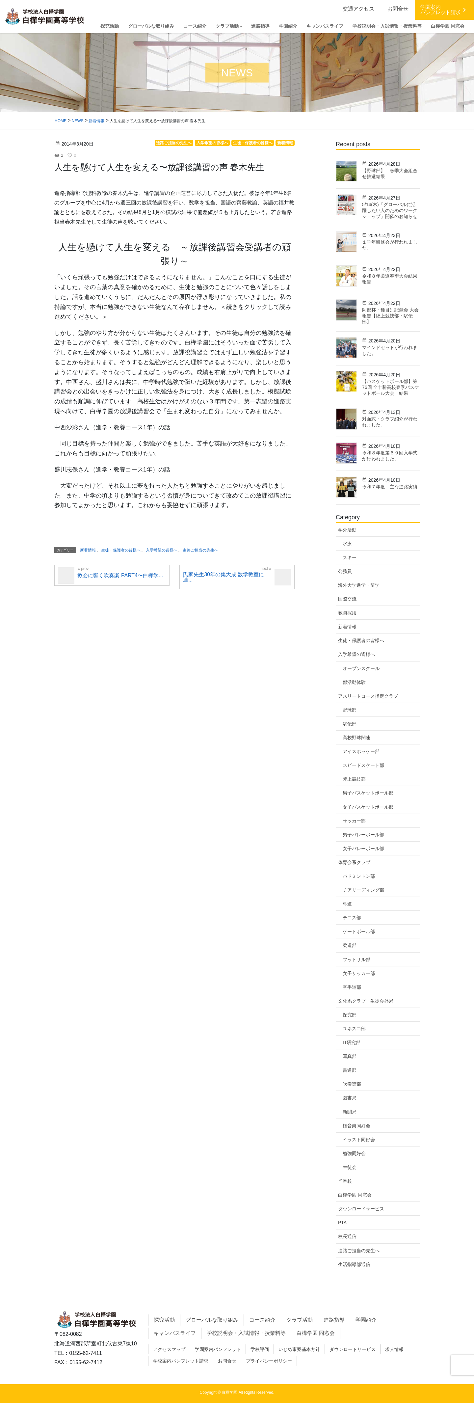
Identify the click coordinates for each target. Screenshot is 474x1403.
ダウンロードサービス (361, 1208)
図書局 (349, 1097)
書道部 (349, 1070)
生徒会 (349, 1167)
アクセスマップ (169, 1349)
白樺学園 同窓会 (355, 1195)
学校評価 (259, 1349)
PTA (342, 1222)
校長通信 (347, 1236)
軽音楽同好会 (356, 1125)
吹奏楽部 (352, 1084)
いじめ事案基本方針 (299, 1349)
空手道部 (352, 987)
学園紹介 (366, 1320)
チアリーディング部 (363, 890)
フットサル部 (356, 959)
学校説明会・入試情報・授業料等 (246, 1333)
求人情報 (394, 1349)
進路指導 (334, 1320)
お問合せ (227, 1360)
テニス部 (352, 917)
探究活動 (164, 1320)
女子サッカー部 (359, 973)
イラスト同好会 (359, 1139)
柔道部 (349, 945)
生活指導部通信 (354, 1264)
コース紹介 (262, 1320)
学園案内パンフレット (218, 1349)
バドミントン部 (359, 876)
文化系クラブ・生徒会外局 (365, 1001)
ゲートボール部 (359, 931)
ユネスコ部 (354, 1028)
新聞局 (349, 1112)
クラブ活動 (299, 1320)
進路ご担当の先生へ (359, 1250)
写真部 (349, 1056)
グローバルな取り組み (212, 1320)
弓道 (347, 903)
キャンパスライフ (175, 1333)
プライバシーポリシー (269, 1360)
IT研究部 (351, 1042)
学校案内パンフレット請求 (180, 1360)
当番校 (345, 1181)
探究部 (349, 1014)
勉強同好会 (354, 1153)
